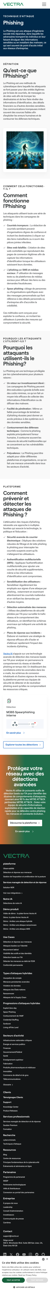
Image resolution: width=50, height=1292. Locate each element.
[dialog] (25, 1274)
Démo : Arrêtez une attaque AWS (16, 929)
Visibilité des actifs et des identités (17, 953)
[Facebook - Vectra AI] (17, 1254)
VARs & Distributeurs (11, 1189)
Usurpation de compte (12, 978)
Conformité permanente (13, 965)
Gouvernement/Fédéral (12, 1052)
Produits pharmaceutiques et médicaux (19, 1068)
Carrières (7, 1223)
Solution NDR (8, 888)
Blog (5, 1155)
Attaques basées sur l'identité (15, 946)
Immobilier (7, 1071)
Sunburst (7, 1024)
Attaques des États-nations (14, 990)
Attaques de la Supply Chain (14, 997)
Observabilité (8, 869)
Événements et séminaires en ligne (17, 1166)
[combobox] (43, 1259)
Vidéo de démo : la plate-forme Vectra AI (19, 913)
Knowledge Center (10, 1107)
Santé (5, 1056)
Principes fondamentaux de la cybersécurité (21, 1162)
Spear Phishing (9, 1012)
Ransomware (8, 994)
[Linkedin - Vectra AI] (4, 1254)
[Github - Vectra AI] (43, 1254)
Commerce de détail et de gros (15, 1075)
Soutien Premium (10, 1125)
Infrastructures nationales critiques (17, 1040)
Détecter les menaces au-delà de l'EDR (19, 961)
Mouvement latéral (11, 950)
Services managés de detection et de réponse (24, 882)
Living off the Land (10, 1027)
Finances (7, 1048)
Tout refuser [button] (37, 1280)
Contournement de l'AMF (13, 1016)
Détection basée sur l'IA (13, 957)
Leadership (7, 1207)
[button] (25, 1287)
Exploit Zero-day (10, 1008)
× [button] (47, 1259)
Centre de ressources (12, 1158)
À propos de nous (10, 1203)
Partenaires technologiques (14, 1185)
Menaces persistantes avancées (16, 982)
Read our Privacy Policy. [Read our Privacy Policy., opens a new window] (27, 1275)
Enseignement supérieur (13, 1060)
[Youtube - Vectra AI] (24, 1254)
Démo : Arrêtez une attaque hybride (17, 921)
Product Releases (10, 1111)
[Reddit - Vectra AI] (36, 1254)
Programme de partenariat (14, 1177)
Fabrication (8, 1064)
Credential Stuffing (11, 1020)
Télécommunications (11, 1079)
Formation (7, 1129)
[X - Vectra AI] (11, 1254)
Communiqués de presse (13, 1219)
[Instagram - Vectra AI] (30, 1254)
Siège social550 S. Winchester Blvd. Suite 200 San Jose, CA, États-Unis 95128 (23, 1243)
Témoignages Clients (13, 1097)
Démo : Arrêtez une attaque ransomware (19, 925)
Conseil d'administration (13, 1211)
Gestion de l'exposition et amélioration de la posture (24, 877)
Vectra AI (8, 653)
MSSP (5, 1181)
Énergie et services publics (14, 1044)
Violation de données (12, 986)
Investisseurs (8, 1215)
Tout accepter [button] (13, 1280)
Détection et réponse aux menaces (17, 872)
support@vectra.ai (11, 1236)
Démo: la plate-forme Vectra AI (16, 917)
